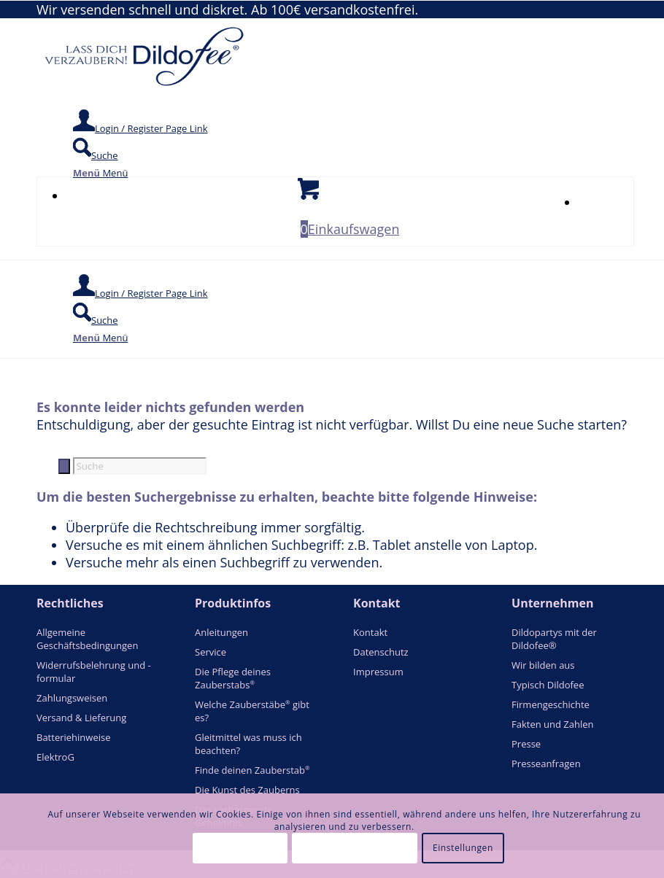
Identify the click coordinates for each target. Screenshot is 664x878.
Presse (526, 743)
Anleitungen (221, 632)
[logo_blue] (145, 87)
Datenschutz (381, 651)
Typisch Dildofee (547, 684)
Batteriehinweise (73, 737)
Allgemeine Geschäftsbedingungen (87, 639)
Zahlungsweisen (71, 697)
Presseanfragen (546, 763)
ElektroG (55, 757)
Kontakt (370, 632)
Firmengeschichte (550, 704)
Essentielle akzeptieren (354, 848)
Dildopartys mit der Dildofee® (554, 639)
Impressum (378, 671)
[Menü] (100, 172)
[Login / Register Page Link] (140, 128)
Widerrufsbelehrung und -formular (93, 671)
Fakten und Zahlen (552, 724)
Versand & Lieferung (81, 717)
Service (210, 651)
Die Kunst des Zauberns (247, 789)
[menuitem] (350, 122)
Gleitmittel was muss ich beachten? (248, 744)
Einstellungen (463, 848)
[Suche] (96, 155)
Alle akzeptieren (240, 848)
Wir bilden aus (543, 665)
